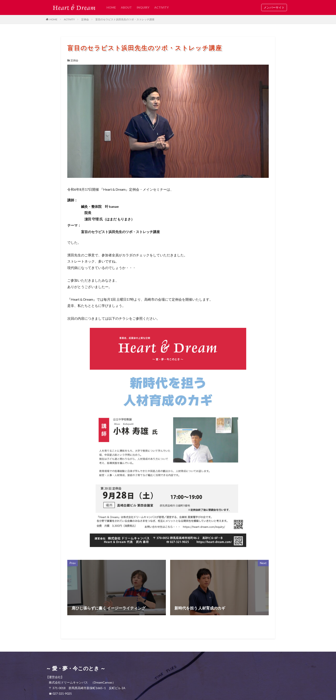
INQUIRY (143, 7)
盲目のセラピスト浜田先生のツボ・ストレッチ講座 (124, 19)
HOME (111, 7)
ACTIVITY (161, 7)
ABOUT (126, 7)
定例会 (85, 19)
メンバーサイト (274, 7)
